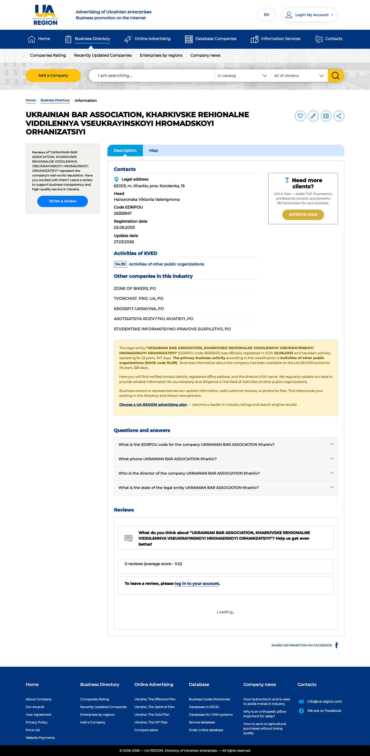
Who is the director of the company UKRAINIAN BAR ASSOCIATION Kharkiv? (189, 473)
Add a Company (53, 75)
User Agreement (38, 714)
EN (266, 14)
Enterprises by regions (161, 55)
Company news (205, 55)
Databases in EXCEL (204, 707)
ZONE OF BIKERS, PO (135, 288)
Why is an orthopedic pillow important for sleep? (264, 714)
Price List (33, 730)
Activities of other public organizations (159, 264)
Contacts (333, 38)
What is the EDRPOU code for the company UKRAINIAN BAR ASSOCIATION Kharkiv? (196, 444)
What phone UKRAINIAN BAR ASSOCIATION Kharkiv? (167, 459)
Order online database (206, 730)
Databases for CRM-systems (211, 714)
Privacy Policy (37, 722)
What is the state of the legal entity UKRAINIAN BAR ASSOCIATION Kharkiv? (188, 487)
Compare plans (146, 730)
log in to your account (196, 583)
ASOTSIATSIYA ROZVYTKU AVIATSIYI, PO (153, 318)
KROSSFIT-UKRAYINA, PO (139, 308)
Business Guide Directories (209, 699)
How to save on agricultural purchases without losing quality (264, 728)
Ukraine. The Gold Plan (151, 714)
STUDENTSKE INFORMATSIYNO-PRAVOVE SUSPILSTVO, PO (172, 329)
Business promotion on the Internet (127, 14)
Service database (202, 722)
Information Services (280, 38)
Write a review (62, 201)
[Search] (152, 75)
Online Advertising (152, 38)
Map (153, 150)
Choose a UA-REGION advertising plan (153, 405)
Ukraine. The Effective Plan (154, 699)
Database (199, 684)
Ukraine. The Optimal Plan (154, 707)
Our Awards (35, 707)
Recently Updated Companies (103, 55)
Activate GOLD (303, 214)
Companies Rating (48, 55)
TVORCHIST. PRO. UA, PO (138, 298)
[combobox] (299, 75)
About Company (39, 699)
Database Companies (215, 38)
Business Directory (92, 38)
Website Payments (40, 738)
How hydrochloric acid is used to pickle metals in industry (266, 701)
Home (44, 38)
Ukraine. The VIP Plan (151, 722)
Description (125, 150)
